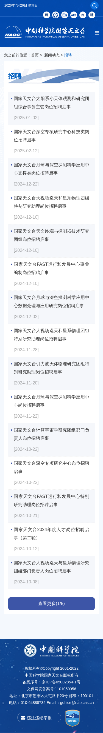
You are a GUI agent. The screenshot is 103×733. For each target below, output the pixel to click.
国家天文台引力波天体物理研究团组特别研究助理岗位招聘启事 (51, 364)
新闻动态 (52, 55)
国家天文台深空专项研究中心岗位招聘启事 (51, 464)
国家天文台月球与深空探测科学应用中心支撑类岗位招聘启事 (51, 165)
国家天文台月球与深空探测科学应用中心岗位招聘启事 (51, 398)
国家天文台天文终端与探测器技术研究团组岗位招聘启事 (51, 232)
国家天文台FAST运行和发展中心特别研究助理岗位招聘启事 (51, 497)
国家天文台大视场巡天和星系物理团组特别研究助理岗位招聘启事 (51, 199)
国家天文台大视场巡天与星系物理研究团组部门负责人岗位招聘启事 (51, 563)
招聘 (68, 55)
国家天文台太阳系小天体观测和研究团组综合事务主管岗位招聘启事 (51, 99)
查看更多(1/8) (51, 603)
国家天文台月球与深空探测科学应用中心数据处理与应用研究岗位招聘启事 (51, 298)
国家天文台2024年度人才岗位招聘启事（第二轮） (51, 530)
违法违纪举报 (39, 717)
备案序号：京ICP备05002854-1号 (51, 682)
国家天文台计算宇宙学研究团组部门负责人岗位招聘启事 (51, 431)
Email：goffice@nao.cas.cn (70, 702)
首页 (35, 55)
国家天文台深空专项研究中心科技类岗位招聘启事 (51, 132)
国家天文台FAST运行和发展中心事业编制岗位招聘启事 (51, 265)
